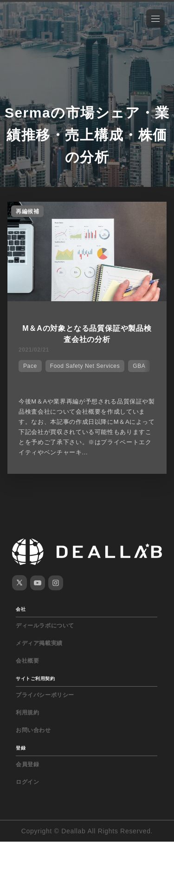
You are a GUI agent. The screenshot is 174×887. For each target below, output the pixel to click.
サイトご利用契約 (35, 678)
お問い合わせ (33, 730)
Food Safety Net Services (85, 366)
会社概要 (27, 660)
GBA (139, 366)
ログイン (27, 782)
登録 (21, 748)
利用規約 (27, 712)
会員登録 (27, 764)
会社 (21, 609)
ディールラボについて (45, 625)
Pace (30, 366)
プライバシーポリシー (45, 695)
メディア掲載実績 (39, 643)
